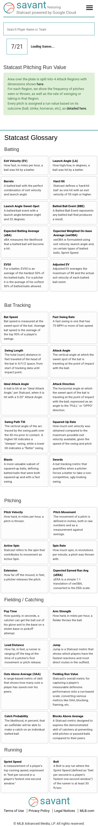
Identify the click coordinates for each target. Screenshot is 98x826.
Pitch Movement (64, 512)
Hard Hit (59, 181)
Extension (11, 570)
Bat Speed (11, 317)
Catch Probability (16, 716)
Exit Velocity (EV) (15, 161)
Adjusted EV (61, 264)
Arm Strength (62, 611)
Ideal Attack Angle (16, 384)
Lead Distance (14, 645)
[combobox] (49, 28)
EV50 (7, 264)
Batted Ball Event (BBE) (68, 206)
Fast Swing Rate (63, 317)
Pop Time (10, 611)
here (40, 84)
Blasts (8, 459)
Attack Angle (61, 350)
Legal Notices (65, 811)
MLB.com (87, 811)
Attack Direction (64, 384)
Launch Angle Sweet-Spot (21, 206)
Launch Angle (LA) (65, 161)
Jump (56, 645)
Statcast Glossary (30, 138)
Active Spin (11, 545)
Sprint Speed (13, 761)
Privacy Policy (39, 811)
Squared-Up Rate (64, 422)
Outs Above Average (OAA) (22, 674)
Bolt (56, 761)
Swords (58, 459)
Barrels (9, 181)
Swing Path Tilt (14, 422)
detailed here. (77, 108)
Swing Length (13, 350)
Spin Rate (59, 545)
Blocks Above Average (68, 716)
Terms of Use (14, 811)
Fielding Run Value (65, 674)
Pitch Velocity (13, 512)
